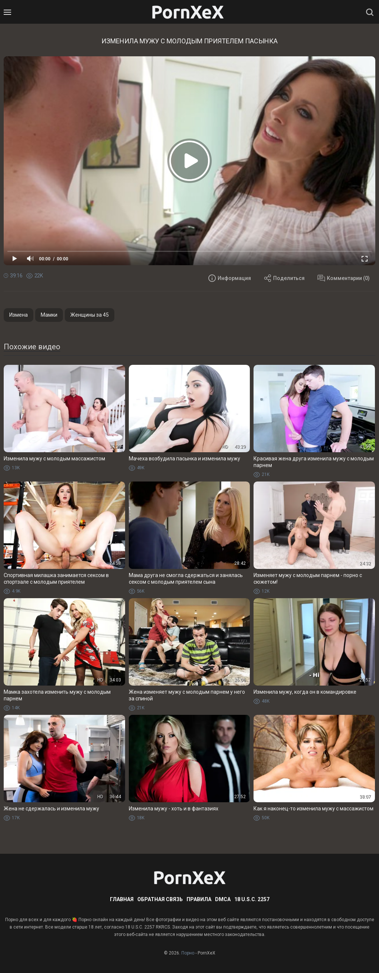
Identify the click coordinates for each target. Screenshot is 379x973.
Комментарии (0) (344, 278)
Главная (122, 899)
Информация (229, 278)
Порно (187, 953)
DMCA (223, 899)
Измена (18, 315)
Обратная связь (160, 899)
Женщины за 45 (89, 315)
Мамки (49, 315)
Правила (199, 899)
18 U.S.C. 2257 (251, 899)
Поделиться (284, 278)
